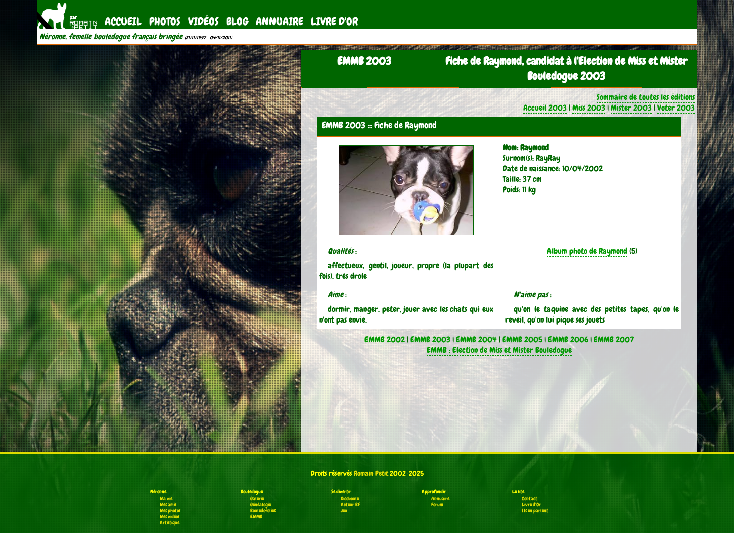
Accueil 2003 (545, 107)
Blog (237, 21)
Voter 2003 (676, 107)
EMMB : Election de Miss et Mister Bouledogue (499, 350)
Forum (437, 505)
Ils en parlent (535, 511)
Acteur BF (350, 505)
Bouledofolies (263, 511)
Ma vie (166, 499)
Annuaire (279, 21)
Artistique (169, 523)
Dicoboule (350, 499)
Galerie (257, 499)
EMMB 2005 (522, 339)
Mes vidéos (169, 517)
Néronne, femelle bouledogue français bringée (110, 37)
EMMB (256, 517)
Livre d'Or (334, 21)
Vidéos (203, 21)
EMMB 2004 (476, 339)
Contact (529, 499)
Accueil (123, 21)
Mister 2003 (631, 107)
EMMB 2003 (430, 339)
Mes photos (170, 511)
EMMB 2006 (568, 339)
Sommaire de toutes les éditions (646, 97)
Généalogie (260, 505)
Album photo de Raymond (587, 251)
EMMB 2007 (614, 339)
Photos (164, 21)
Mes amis (168, 505)
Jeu (344, 511)
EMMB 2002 (384, 339)
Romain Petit (371, 473)
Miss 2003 (588, 107)
